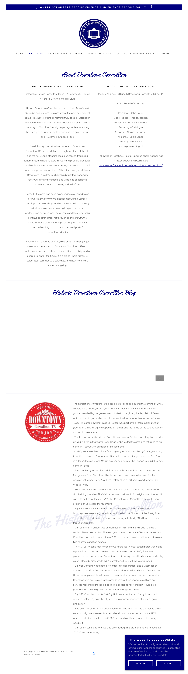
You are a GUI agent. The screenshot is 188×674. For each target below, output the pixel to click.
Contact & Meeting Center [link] (137, 53)
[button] (167, 53)
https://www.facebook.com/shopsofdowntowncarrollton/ (131, 165)
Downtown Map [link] (99, 53)
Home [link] (20, 53)
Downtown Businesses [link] (65, 53)
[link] (94, 33)
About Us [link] (36, 53)
